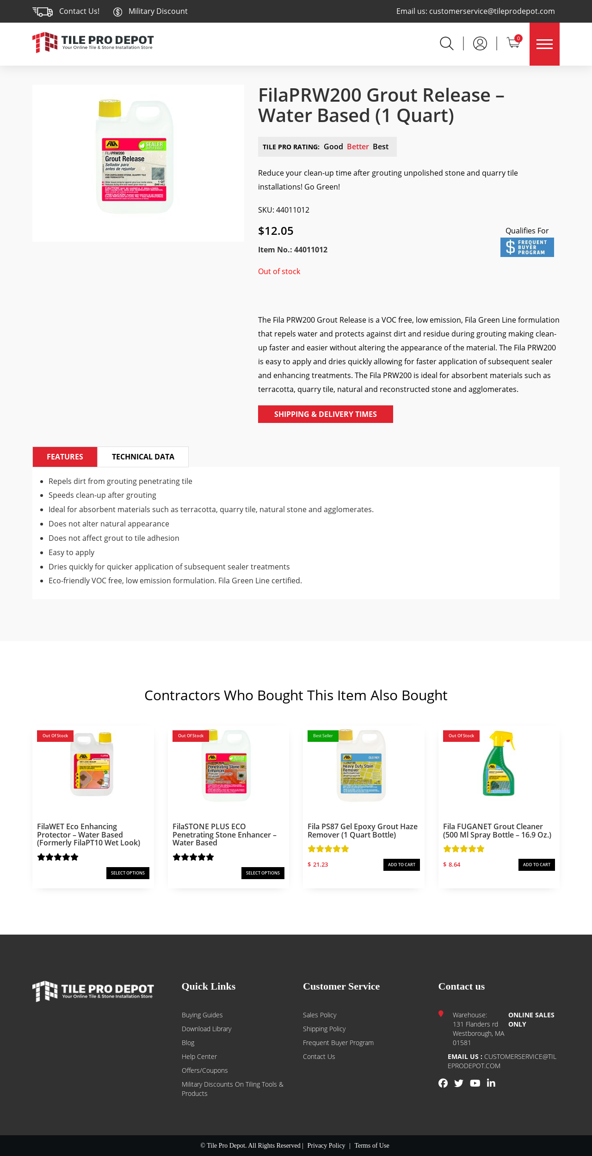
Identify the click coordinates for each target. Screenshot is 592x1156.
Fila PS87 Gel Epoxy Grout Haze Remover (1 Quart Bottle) (363, 830)
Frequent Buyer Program (338, 1042)
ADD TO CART (401, 865)
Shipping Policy (324, 1028)
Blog (188, 1042)
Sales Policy (319, 1014)
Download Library (206, 1028)
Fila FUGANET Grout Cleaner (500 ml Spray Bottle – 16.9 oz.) (497, 830)
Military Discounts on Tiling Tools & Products (233, 1089)
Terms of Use (371, 1145)
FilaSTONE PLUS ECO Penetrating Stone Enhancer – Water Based (225, 834)
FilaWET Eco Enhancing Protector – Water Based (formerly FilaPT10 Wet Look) (88, 834)
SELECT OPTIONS (128, 873)
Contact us (319, 1056)
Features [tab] (65, 457)
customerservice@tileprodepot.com (492, 11)
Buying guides (202, 1014)
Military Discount (150, 11)
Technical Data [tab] (143, 457)
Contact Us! (79, 11)
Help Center (199, 1056)
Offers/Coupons (205, 1070)
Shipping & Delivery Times (325, 414)
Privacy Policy (326, 1145)
